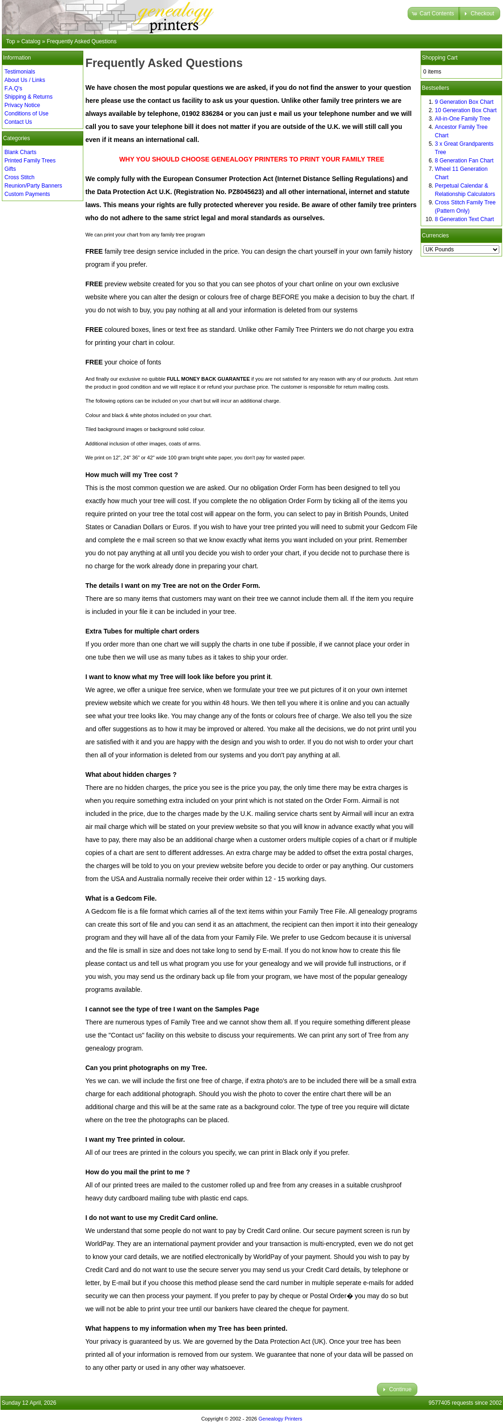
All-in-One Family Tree (462, 118)
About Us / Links (25, 80)
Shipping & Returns (29, 97)
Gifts (10, 169)
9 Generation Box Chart (464, 102)
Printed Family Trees (30, 160)
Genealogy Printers (280, 1418)
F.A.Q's (13, 88)
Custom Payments (27, 194)
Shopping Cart (440, 57)
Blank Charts (21, 152)
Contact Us (18, 122)
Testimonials (20, 71)
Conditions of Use (27, 113)
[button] (434, 13)
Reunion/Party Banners (33, 185)
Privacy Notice (22, 105)
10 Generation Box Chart (466, 110)
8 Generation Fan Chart (464, 160)
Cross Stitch (20, 177)
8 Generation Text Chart (464, 219)
